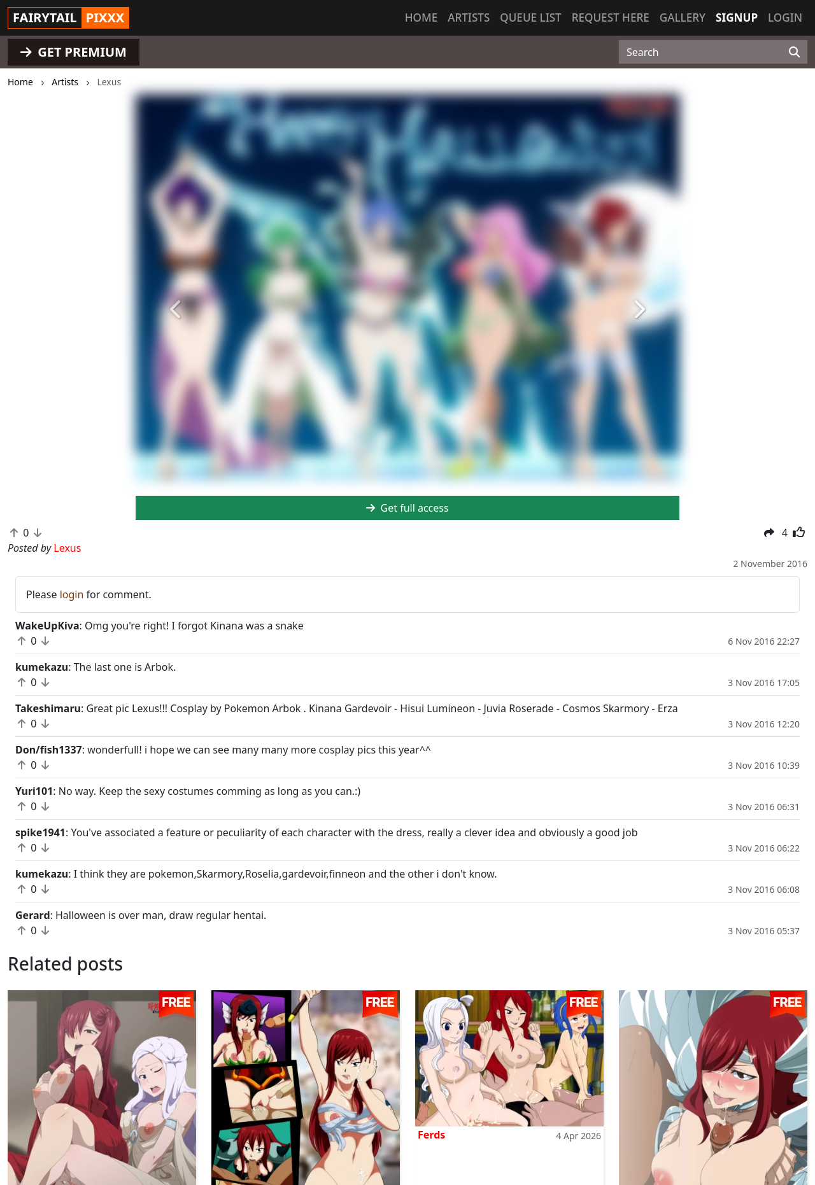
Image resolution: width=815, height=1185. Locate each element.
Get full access (407, 508)
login (72, 594)
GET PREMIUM (73, 51)
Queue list (530, 17)
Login (785, 17)
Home (421, 17)
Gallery (682, 17)
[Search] (794, 52)
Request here (610, 17)
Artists (469, 17)
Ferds (431, 1135)
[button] (176, 309)
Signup (737, 17)
